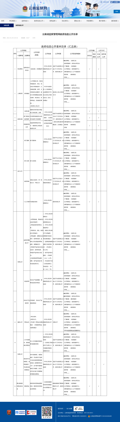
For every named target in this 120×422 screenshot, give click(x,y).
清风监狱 (53, 21)
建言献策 (115, 21)
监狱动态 (25, 21)
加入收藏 (69, 408)
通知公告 (78, 21)
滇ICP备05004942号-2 (64, 416)
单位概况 (13, 21)
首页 (2, 21)
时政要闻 (90, 21)
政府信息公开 (39, 21)
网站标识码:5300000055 (79, 416)
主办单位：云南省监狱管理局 (67, 413)
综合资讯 (65, 21)
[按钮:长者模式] (115, 2)
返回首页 (60, 408)
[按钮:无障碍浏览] (104, 2)
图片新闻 (102, 21)
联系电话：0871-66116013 (85, 413)
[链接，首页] (35, 9)
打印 (34, 38)
